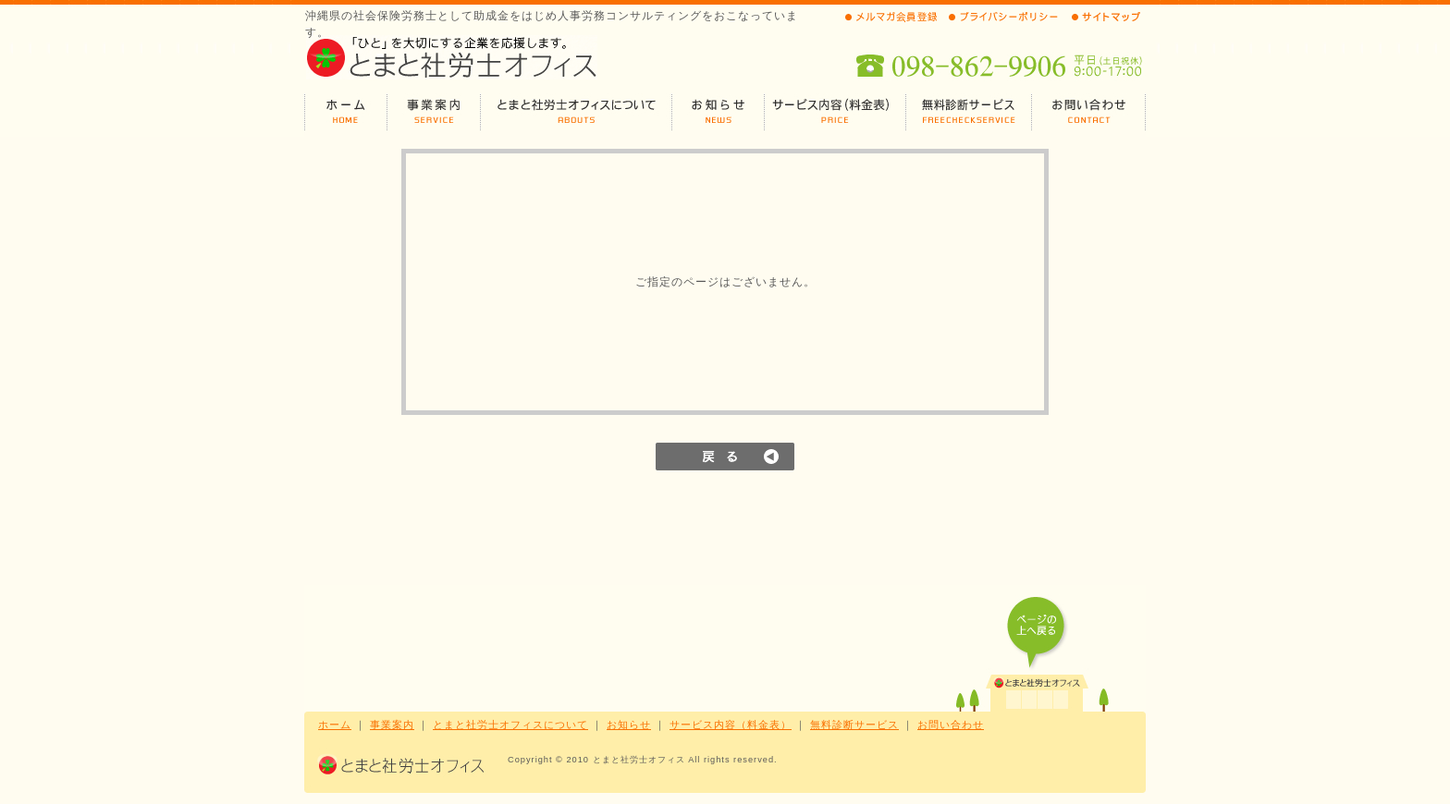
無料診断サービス (854, 724)
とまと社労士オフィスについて (510, 724)
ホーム (334, 724)
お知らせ (629, 724)
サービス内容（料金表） (731, 724)
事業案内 (392, 724)
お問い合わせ (950, 724)
